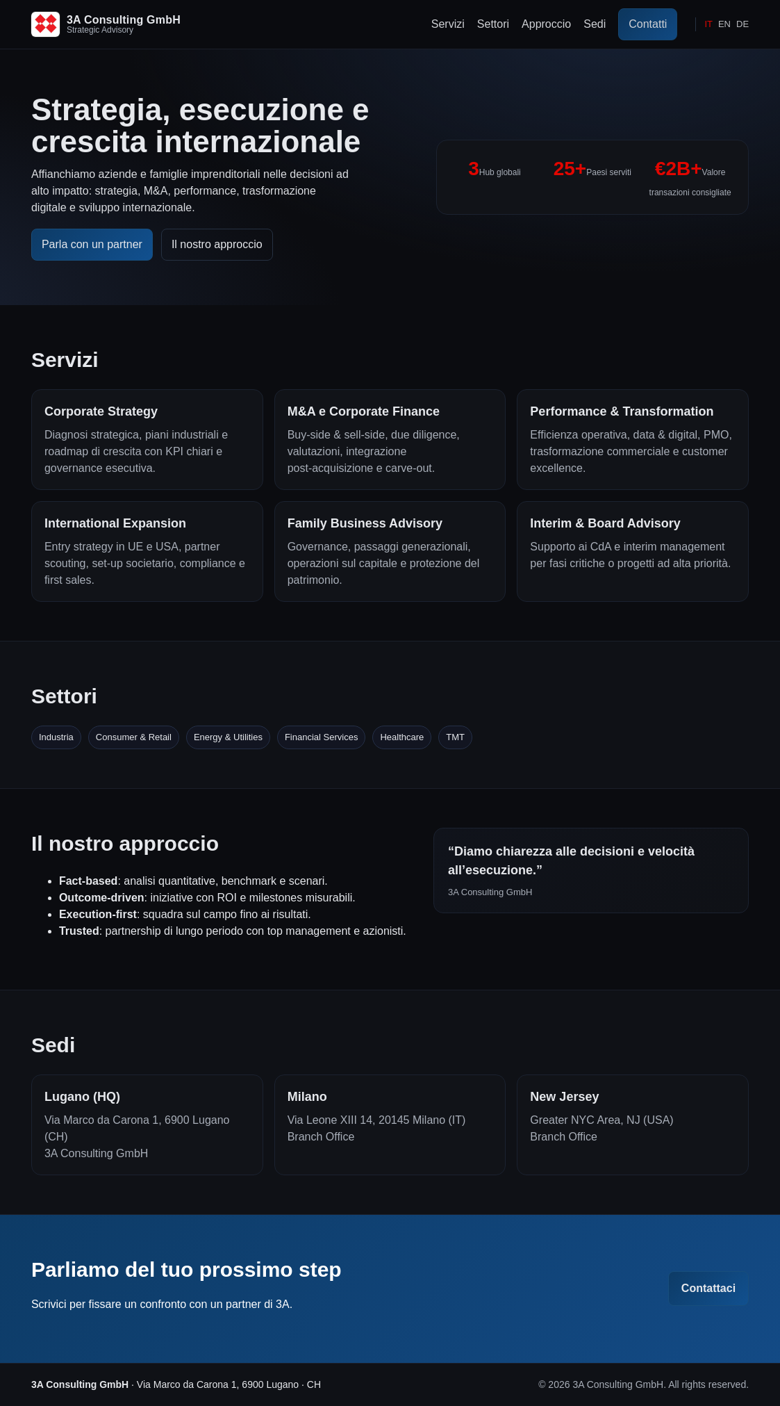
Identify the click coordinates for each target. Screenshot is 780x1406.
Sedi (594, 24)
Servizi (448, 24)
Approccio (546, 24)
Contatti (648, 24)
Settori (493, 24)
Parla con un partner (92, 244)
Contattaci (708, 1288)
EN (724, 24)
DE (742, 24)
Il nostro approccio (217, 244)
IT (708, 24)
